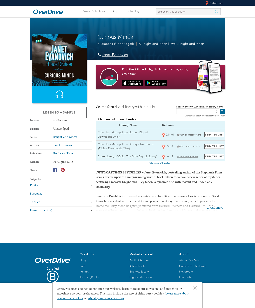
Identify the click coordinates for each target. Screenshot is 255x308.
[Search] (222, 111)
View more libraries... (160, 163)
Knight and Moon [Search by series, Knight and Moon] (65, 151)
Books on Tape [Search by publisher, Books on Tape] (63, 168)
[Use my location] (216, 111)
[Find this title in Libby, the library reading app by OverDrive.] (160, 77)
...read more (215, 207)
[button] (103, 254)
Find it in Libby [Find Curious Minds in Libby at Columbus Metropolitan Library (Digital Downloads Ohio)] (214, 134)
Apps (116, 11)
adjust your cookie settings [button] (106, 298)
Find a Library (214, 3)
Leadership (186, 277)
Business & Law (139, 271)
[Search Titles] (218, 11)
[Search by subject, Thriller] (61, 217)
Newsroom (186, 271)
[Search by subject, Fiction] (61, 200)
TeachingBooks (89, 277)
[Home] (48, 11)
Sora (83, 266)
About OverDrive (189, 260)
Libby (83, 260)
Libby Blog (133, 11)
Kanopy (84, 271)
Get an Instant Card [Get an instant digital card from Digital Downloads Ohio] (189, 134)
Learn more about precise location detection (205, 116)
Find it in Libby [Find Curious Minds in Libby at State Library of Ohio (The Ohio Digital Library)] (214, 156)
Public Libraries (139, 260)
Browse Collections (93, 11)
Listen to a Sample (59, 116)
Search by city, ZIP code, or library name (199, 106)
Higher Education (140, 277)
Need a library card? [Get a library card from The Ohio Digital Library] (187, 156)
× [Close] (195, 288)
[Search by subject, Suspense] (61, 209)
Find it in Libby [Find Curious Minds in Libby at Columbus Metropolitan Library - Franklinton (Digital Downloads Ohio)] (214, 146)
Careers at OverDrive (192, 266)
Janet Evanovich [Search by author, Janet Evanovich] (115, 55)
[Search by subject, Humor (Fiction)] (61, 225)
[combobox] (185, 11)
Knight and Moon (191, 44)
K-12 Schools (137, 266)
